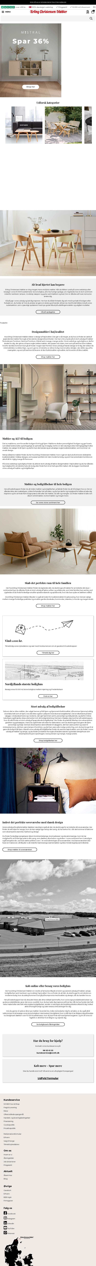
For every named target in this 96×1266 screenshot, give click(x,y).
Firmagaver (8, 1201)
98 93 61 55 (48, 1050)
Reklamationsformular (12, 1134)
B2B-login (8, 1197)
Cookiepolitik (9, 1125)
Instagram (9, 1218)
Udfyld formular (48, 1078)
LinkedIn (9, 1223)
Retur (6, 1111)
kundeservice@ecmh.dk (48, 1053)
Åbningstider (9, 1158)
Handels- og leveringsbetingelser (17, 1118)
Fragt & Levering (10, 1107)
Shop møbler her (48, 357)
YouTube (9, 1228)
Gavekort (7, 1190)
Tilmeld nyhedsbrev (11, 1144)
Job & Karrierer (10, 1162)
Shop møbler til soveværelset (20, 850)
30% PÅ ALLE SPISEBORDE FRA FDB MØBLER (48, 2)
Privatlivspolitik (9, 1128)
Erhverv (7, 1137)
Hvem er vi (8, 1155)
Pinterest (9, 1232)
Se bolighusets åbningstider (48, 1024)
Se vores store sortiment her (48, 502)
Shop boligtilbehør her (48, 740)
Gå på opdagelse (48, 312)
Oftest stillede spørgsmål (14, 1114)
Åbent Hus (8, 1175)
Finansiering (8, 1121)
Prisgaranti (8, 1165)
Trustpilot (3, 323)
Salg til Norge (9, 1141)
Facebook (10, 1213)
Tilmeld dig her (48, 653)
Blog (5, 1179)
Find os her (48, 696)
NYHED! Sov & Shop (11, 1104)
